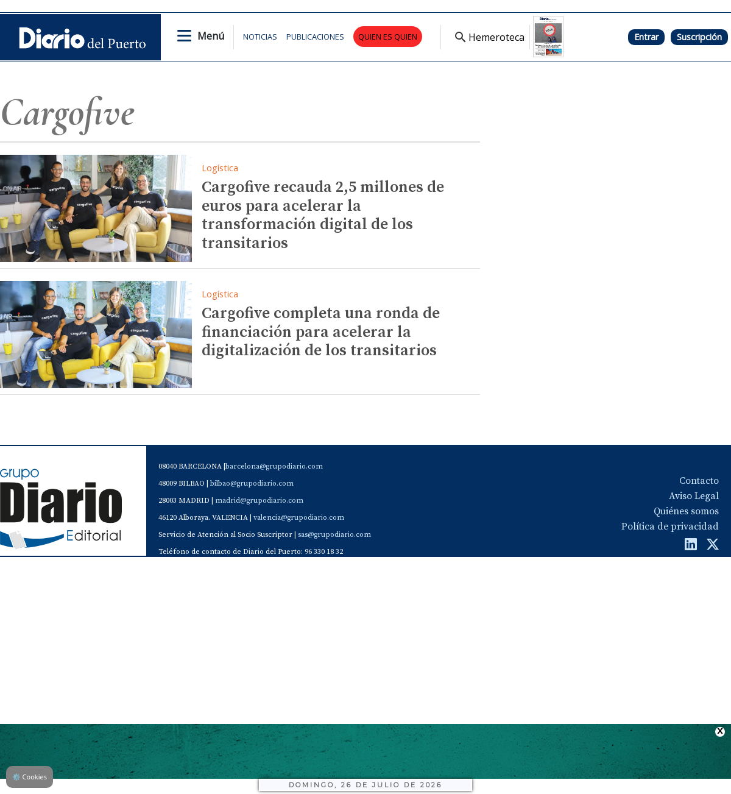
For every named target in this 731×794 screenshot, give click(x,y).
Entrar (646, 37)
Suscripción (699, 37)
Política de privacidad (670, 526)
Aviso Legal (694, 496)
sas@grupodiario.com (334, 534)
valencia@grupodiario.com (298, 517)
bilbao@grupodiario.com (252, 483)
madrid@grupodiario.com (259, 500)
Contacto (699, 481)
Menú (210, 36)
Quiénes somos (686, 511)
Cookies (29, 776)
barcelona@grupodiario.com (274, 466)
